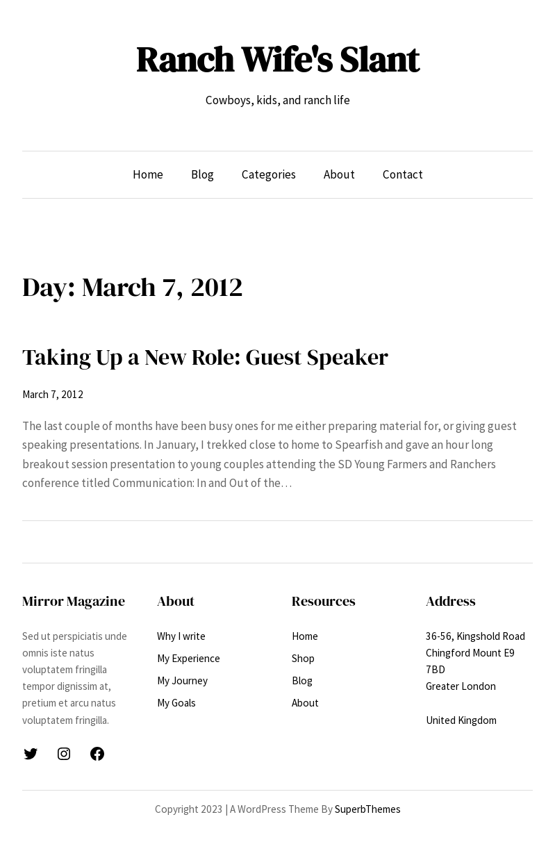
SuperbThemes (368, 809)
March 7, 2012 (52, 394)
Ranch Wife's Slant (277, 59)
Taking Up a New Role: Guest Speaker (205, 356)
